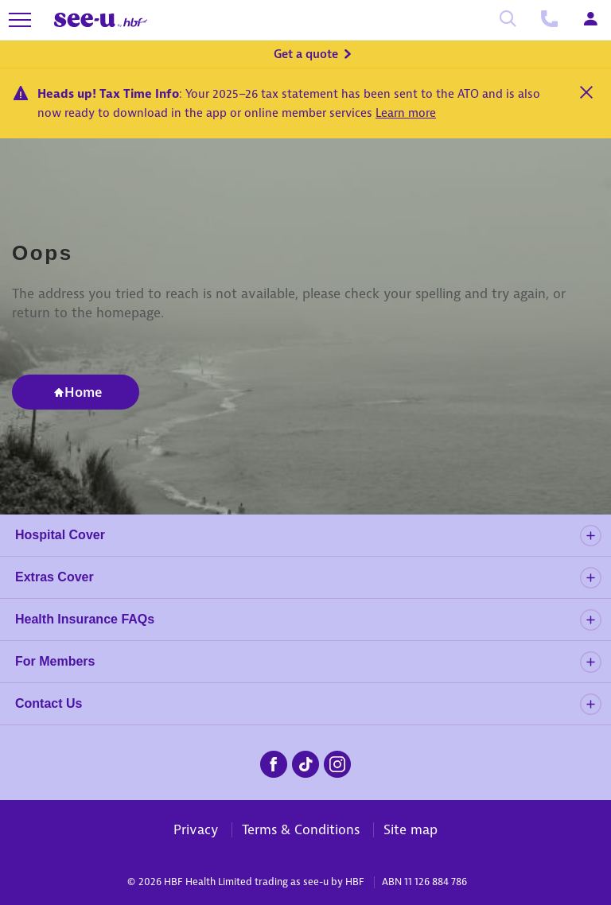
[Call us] (549, 20)
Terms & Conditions (301, 829)
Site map (410, 829)
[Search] (507, 20)
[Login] (590, 20)
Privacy (195, 829)
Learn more (406, 113)
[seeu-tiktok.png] (305, 762)
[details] (590, 535)
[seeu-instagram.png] (337, 762)
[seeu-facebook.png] (273, 762)
